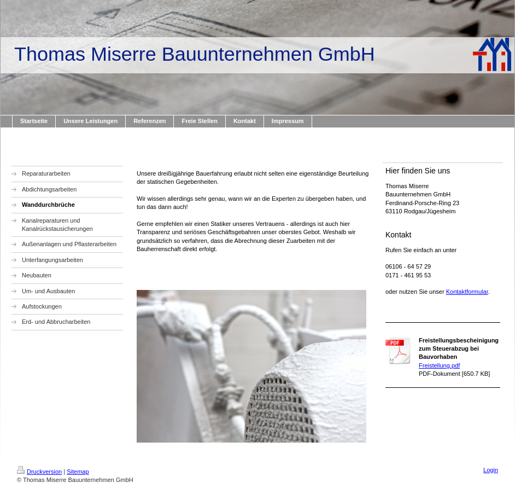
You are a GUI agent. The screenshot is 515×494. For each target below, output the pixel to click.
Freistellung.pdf (439, 365)
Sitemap (78, 471)
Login (490, 470)
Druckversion (39, 471)
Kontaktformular (467, 291)
